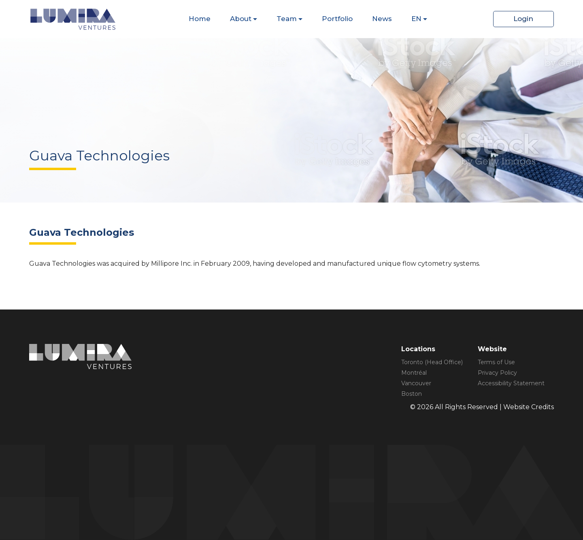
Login (523, 19)
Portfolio (337, 19)
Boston (411, 393)
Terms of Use (496, 362)
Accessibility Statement (511, 383)
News (382, 19)
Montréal (414, 372)
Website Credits (528, 407)
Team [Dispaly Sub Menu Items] (287, 19)
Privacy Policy (497, 372)
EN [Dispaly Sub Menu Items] (416, 19)
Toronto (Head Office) (432, 362)
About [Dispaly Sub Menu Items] (240, 19)
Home (200, 19)
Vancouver (416, 383)
